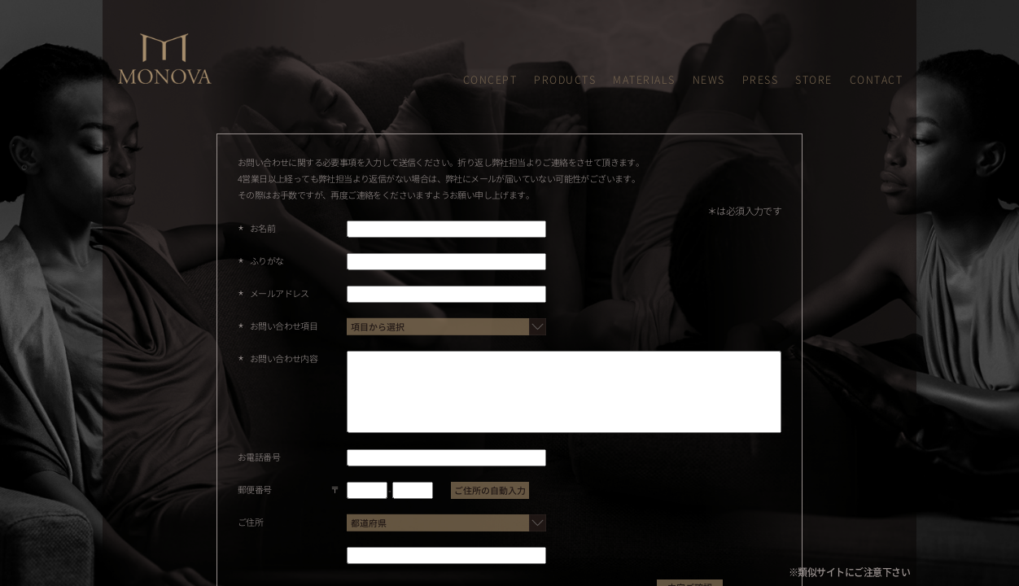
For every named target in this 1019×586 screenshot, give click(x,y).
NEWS (709, 79)
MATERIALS (644, 79)
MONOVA (136, 40)
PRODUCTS (565, 79)
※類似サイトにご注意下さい (850, 572)
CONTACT (876, 79)
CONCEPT (490, 79)
